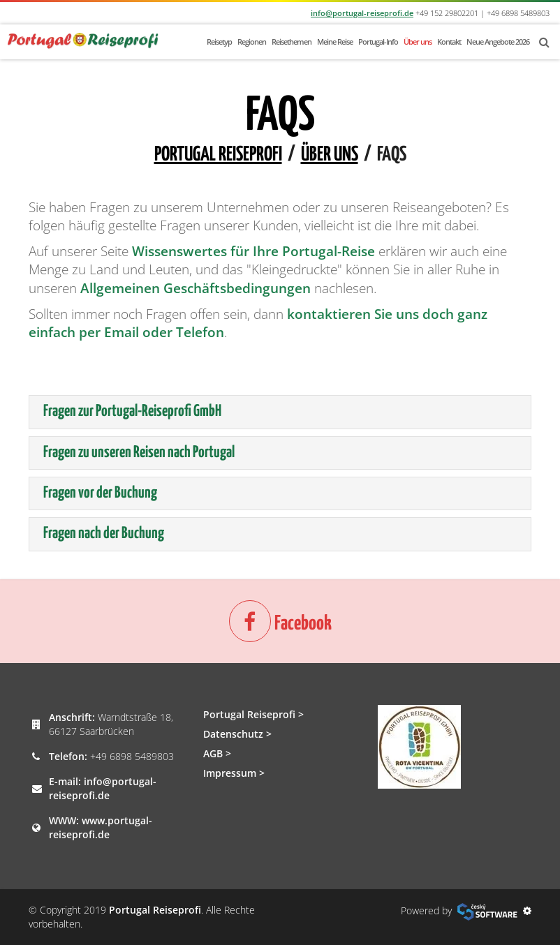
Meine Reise (335, 41)
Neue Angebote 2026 (497, 41)
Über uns (418, 41)
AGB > (217, 753)
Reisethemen (291, 41)
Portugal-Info (378, 41)
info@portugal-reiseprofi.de (362, 13)
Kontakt (449, 41)
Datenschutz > (237, 734)
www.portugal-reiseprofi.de (100, 827)
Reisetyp (219, 41)
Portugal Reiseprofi (218, 155)
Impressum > (234, 773)
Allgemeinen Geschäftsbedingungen (195, 288)
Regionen (251, 41)
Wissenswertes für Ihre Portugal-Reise (253, 251)
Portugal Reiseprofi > (253, 714)
